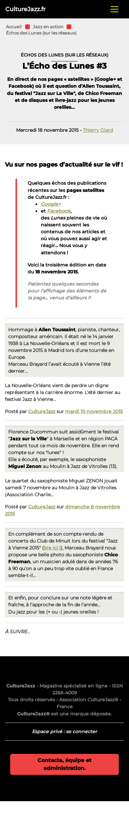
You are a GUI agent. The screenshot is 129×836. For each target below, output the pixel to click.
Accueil (14, 26)
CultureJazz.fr (25, 9)
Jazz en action (48, 26)
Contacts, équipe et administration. (64, 764)
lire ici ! (52, 548)
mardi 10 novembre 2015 (94, 411)
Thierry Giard (98, 130)
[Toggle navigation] (114, 9)
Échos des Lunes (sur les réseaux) (41, 33)
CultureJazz (41, 411)
